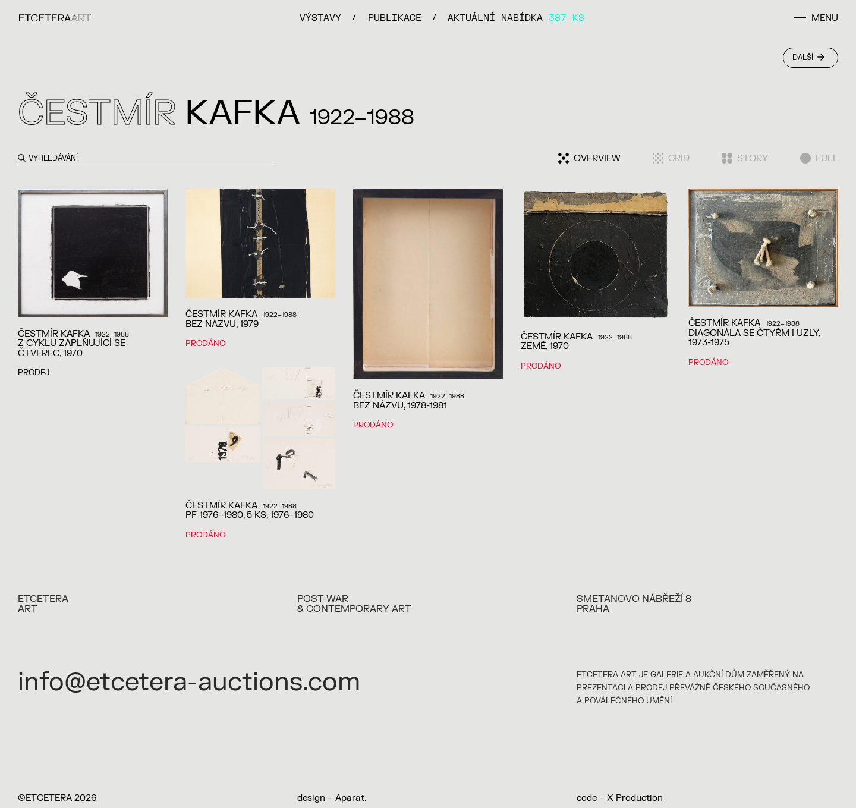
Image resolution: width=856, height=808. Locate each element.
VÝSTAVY (320, 17)
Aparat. (350, 798)
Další (808, 57)
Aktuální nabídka (516, 17)
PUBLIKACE (394, 17)
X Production (635, 798)
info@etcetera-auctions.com (189, 682)
